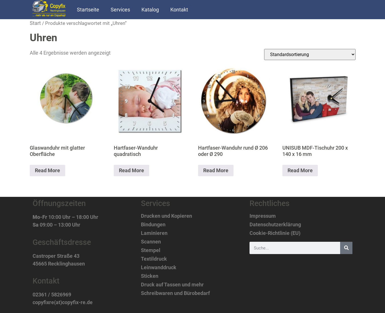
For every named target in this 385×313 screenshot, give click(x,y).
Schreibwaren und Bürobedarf (175, 293)
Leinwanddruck (158, 267)
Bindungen (153, 224)
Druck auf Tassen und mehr (172, 285)
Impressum (263, 216)
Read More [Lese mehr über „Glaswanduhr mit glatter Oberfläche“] (47, 170)
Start (35, 23)
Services (120, 10)
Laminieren (154, 233)
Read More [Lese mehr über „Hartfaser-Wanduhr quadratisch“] (131, 170)
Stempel (150, 250)
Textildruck (154, 259)
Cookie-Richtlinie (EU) (275, 233)
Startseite (88, 10)
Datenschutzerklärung (275, 224)
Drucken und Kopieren (166, 216)
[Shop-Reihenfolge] (310, 54)
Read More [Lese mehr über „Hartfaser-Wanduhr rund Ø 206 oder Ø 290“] (215, 170)
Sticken (149, 276)
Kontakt (179, 10)
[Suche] (346, 248)
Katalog (150, 10)
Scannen (151, 242)
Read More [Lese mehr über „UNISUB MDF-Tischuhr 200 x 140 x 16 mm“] (300, 170)
